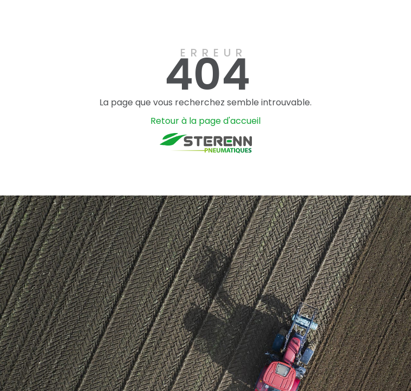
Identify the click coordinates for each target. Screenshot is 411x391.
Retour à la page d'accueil (205, 121)
